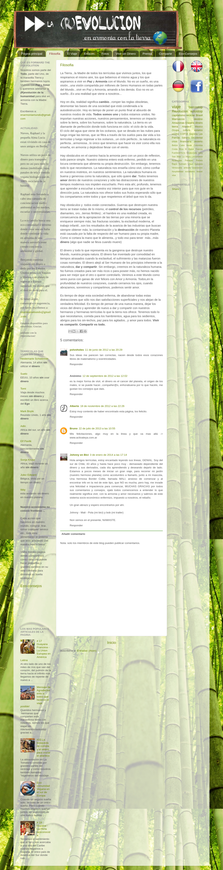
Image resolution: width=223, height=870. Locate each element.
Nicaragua (177, 160)
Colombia (198, 145)
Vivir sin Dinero (126, 53)
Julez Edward (28, 474)
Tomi (23, 388)
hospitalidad (177, 171)
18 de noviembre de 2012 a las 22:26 (102, 406)
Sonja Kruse (27, 459)
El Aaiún (189, 149)
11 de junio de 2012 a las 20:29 (103, 349)
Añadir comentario (73, 533)
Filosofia (54, 53)
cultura (186, 130)
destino (198, 119)
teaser (200, 171)
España (189, 122)
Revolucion (180, 111)
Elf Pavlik (25, 441)
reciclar (190, 115)
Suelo (23, 373)
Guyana (193, 134)
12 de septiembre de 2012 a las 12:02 (105, 375)
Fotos (105, 53)
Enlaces (89, 53)
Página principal (31, 53)
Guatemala (192, 153)
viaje (176, 106)
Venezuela (177, 168)
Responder (76, 364)
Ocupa (175, 130)
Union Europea (195, 164)
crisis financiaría (181, 141)
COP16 (184, 134)
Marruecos (178, 119)
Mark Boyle (27, 411)
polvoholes (77, 349)
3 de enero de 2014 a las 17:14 (108, 454)
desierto (198, 141)
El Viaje (72, 53)
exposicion (198, 168)
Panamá (189, 160)
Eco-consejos (31, 586)
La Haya (186, 156)
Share (175, 189)
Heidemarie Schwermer (34, 358)
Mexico (199, 126)
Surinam (182, 164)
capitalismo (178, 115)
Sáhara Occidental (192, 137)
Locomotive (197, 156)
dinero (199, 122)
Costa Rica (177, 149)
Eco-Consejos (188, 53)
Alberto (74, 406)
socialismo (190, 171)
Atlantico (186, 126)
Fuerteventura (178, 153)
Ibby (23, 489)
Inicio (111, 642)
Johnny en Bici (79, 454)
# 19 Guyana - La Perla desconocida (43, 829)
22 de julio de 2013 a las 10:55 (97, 428)
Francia (199, 149)
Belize (175, 145)
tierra (175, 126)
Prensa (147, 53)
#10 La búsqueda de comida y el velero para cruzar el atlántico (43, 747)
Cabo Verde (185, 145)
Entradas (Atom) (86, 650)
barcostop (196, 107)
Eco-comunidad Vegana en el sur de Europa (43, 789)
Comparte (165, 53)
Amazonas (178, 122)
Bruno (74, 428)
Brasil (199, 115)
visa (174, 175)
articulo (187, 168)
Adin (23, 426)
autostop (196, 111)
